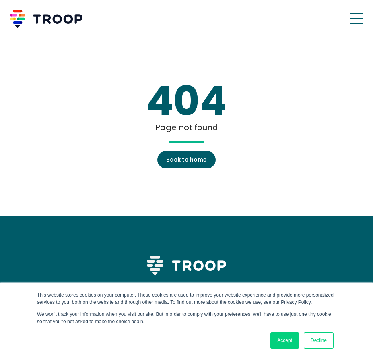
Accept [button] (284, 340)
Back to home (186, 160)
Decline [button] (319, 340)
